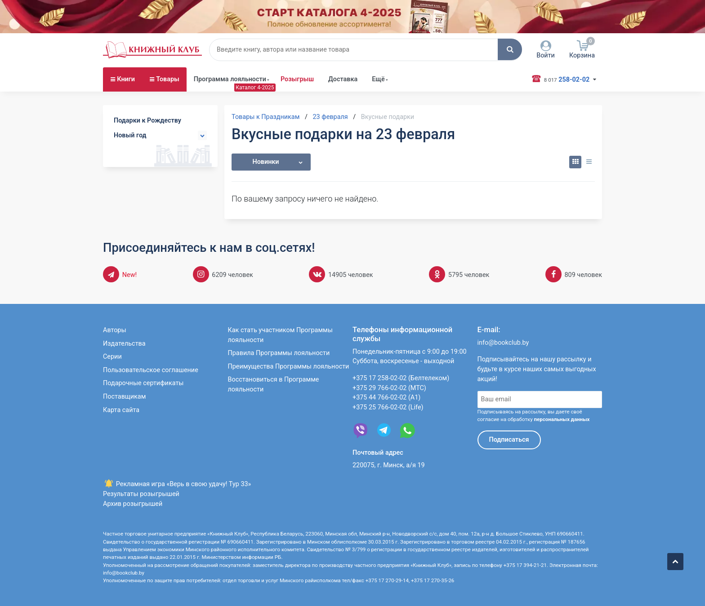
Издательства (124, 343)
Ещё (378, 79)
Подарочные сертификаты (143, 383)
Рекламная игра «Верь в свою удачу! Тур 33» (177, 484)
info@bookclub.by (503, 343)
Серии (112, 356)
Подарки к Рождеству (147, 120)
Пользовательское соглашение (150, 370)
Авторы (114, 330)
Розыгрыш (297, 79)
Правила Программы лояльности (279, 353)
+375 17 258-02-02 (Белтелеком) (400, 378)
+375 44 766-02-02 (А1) (386, 397)
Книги (126, 79)
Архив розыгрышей (132, 504)
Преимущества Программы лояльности (288, 366)
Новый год (130, 135)
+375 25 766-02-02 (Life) (388, 407)
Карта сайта (121, 410)
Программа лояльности (230, 79)
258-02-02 (565, 79)
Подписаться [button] (509, 440)
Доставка (342, 79)
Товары (167, 79)
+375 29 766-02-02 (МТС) (389, 388)
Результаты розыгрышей (141, 494)
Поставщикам (124, 396)
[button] (510, 49)
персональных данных (561, 419)
